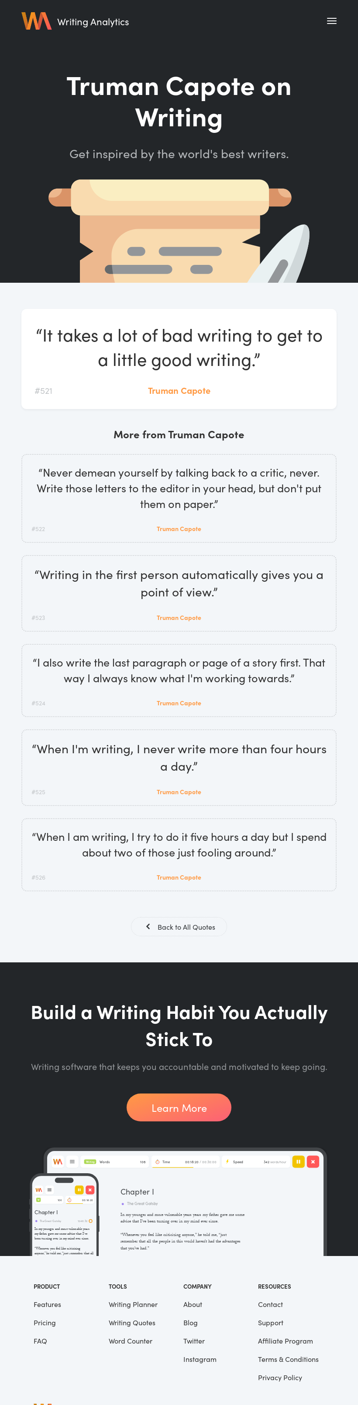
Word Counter (130, 1341)
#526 (38, 877)
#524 (38, 702)
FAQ (40, 1341)
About (192, 1305)
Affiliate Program (285, 1341)
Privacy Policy (280, 1378)
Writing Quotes (132, 1323)
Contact (270, 1305)
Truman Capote (179, 390)
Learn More (179, 1108)
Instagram (200, 1359)
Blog (190, 1323)
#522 (38, 528)
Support (270, 1323)
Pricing (45, 1323)
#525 (38, 791)
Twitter (194, 1341)
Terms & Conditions (288, 1359)
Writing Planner (133, 1305)
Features (47, 1305)
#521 (43, 390)
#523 (38, 617)
